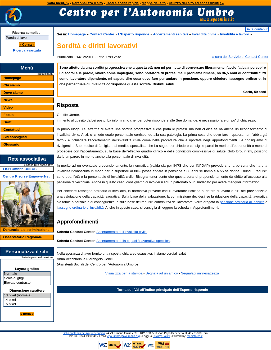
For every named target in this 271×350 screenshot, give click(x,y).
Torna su (124, 290)
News (7, 100)
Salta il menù (45, 74)
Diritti (7, 122)
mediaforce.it (194, 336)
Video (8, 107)
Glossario (11, 144)
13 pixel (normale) (27, 295)
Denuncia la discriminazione (26, 230)
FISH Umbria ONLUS (20, 169)
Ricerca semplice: (27, 33)
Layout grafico (27, 269)
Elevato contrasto (27, 283)
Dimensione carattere (27, 290)
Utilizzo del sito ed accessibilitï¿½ (196, 3)
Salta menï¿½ (58, 3)
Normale (27, 274)
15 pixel (27, 304)
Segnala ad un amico (162, 273)
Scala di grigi (27, 278)
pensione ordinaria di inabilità (242, 202)
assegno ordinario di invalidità (80, 207)
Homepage (12, 78)
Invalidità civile (204, 34)
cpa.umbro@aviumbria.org (123, 336)
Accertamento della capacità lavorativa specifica (133, 241)
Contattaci (11, 130)
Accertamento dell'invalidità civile (121, 232)
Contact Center (101, 34)
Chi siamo (11, 85)
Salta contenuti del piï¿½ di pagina (84, 333)
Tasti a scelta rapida (122, 3)
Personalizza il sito (87, 3)
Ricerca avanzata (27, 50)
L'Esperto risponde (133, 34)
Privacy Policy (161, 336)
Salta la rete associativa (38, 165)
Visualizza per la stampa (124, 273)
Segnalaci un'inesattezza (200, 273)
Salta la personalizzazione (37, 257)
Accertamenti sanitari (170, 34)
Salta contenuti (257, 29)
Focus (8, 115)
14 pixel (27, 300)
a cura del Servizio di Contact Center (240, 57)
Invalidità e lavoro (234, 34)
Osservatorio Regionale (22, 237)
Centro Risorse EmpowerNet (26, 176)
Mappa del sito (154, 3)
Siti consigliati (15, 137)
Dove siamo (13, 93)
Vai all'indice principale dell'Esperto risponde (171, 290)
